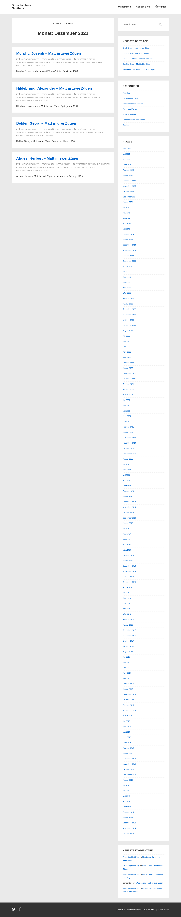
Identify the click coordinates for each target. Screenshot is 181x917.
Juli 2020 (126, 464)
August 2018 (128, 587)
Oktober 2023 (128, 256)
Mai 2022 (126, 347)
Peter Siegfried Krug (131, 857)
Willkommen (124, 7)
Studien (126, 125)
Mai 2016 (126, 732)
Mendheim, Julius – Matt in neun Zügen (139, 69)
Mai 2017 (126, 668)
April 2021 (127, 416)
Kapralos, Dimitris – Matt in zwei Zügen (138, 59)
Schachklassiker (129, 114)
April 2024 (127, 223)
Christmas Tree (87, 63)
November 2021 (129, 379)
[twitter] (14, 910)
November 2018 (129, 571)
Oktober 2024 (128, 191)
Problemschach (24, 66)
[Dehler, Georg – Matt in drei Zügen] (63, 129)
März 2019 (127, 550)
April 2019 (127, 544)
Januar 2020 (128, 496)
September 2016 (129, 710)
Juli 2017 (126, 657)
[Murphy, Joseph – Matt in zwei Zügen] (63, 59)
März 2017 (127, 678)
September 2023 (129, 261)
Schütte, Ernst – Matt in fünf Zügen (137, 64)
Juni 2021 (127, 405)
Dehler (83, 132)
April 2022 (127, 352)
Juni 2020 (127, 470)
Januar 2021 (128, 432)
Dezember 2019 (129, 502)
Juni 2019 (127, 534)
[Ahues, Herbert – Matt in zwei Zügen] (62, 164)
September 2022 (129, 325)
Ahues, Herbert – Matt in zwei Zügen (47, 158)
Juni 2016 (127, 726)
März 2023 (127, 293)
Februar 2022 (128, 363)
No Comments (55, 63)
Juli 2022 (126, 336)
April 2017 (127, 673)
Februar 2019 (128, 555)
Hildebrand (85, 98)
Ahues (67, 167)
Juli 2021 (126, 400)
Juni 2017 (127, 662)
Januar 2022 (128, 368)
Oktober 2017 (128, 641)
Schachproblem (40, 66)
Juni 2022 (127, 341)
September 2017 (129, 646)
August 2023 (128, 266)
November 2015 (129, 764)
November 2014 (129, 828)
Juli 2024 (126, 207)
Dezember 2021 (129, 373)
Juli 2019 (126, 528)
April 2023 (127, 288)
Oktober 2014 (128, 834)
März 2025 (127, 165)
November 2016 (129, 700)
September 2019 (129, 518)
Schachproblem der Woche (29, 63)
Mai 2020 (126, 475)
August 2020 (128, 459)
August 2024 (128, 202)
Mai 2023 (126, 282)
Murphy (99, 63)
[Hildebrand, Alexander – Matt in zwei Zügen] (63, 94)
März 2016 (127, 743)
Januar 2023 (128, 304)
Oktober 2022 (128, 320)
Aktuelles (126, 93)
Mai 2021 (126, 411)
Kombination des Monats (133, 104)
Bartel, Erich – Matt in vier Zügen (136, 53)
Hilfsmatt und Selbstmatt (133, 98)
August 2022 (128, 330)
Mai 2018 (126, 603)
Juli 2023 (126, 272)
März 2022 (127, 357)
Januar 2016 (128, 753)
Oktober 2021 (128, 384)
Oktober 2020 (128, 448)
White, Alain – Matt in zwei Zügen (149, 883)
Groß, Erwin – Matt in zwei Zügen (136, 48)
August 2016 (128, 716)
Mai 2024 (126, 218)
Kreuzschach (88, 167)
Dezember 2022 (129, 309)
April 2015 (127, 801)
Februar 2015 (128, 812)
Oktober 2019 (128, 512)
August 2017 (128, 652)
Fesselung (76, 167)
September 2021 (129, 389)
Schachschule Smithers (21, 7)
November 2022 (129, 314)
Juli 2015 (126, 785)
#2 (78, 63)
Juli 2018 (126, 593)
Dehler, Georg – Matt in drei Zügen (46, 123)
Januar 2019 (128, 561)
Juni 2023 (127, 277)
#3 (78, 132)
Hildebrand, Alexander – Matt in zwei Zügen (54, 88)
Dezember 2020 (129, 437)
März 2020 (127, 486)
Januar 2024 (128, 240)
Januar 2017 (128, 689)
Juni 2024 (127, 213)
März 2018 (127, 614)
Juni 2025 (127, 149)
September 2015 (129, 775)
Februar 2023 (128, 298)
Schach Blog (143, 7)
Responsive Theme (161, 910)
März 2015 (127, 807)
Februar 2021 (128, 427)
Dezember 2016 (129, 694)
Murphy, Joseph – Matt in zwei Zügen (48, 53)
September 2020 (129, 454)
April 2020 (127, 480)
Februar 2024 (128, 234)
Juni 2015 (127, 791)
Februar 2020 (128, 491)
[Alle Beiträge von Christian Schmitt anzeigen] (29, 59)
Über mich (160, 7)
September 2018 (129, 582)
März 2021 (127, 421)
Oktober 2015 (128, 769)
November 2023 (129, 250)
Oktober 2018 (128, 577)
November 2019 (129, 507)
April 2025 (127, 159)
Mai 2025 (126, 154)
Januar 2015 (128, 817)
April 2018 (127, 609)
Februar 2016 (128, 748)
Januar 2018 (128, 625)
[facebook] (20, 910)
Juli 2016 (126, 721)
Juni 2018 (127, 598)
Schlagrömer (46, 136)
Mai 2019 (126, 539)
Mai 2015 (126, 796)
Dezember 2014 (129, 823)
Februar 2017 (128, 684)
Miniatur (96, 98)
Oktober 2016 (128, 705)
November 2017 (129, 635)
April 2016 (127, 737)
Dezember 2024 (129, 181)
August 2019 (128, 523)
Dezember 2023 (129, 245)
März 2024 (127, 229)
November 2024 (129, 186)
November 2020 (129, 443)
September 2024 (129, 197)
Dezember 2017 (129, 630)
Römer (19, 136)
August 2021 (128, 395)
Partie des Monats (130, 109)
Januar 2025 (128, 175)
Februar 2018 (128, 619)
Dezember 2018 (129, 566)
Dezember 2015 (129, 759)
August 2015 (128, 780)
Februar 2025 (128, 170)
